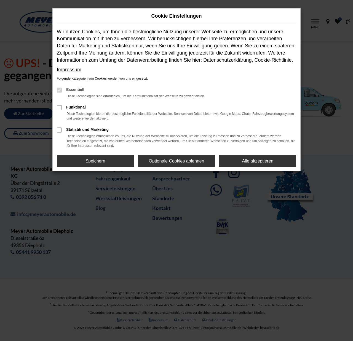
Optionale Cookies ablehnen (176, 161)
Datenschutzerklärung (227, 60)
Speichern (95, 161)
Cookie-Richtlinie (273, 60)
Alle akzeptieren (257, 161)
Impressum (69, 69)
